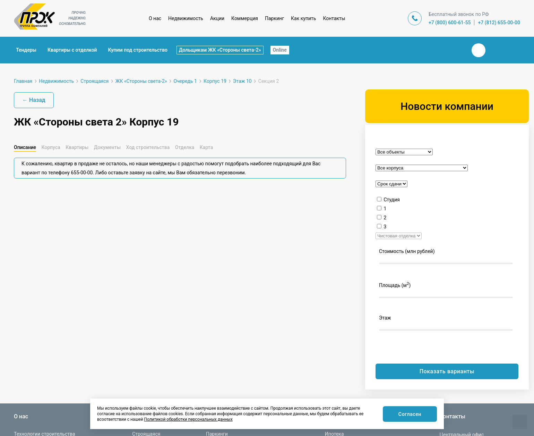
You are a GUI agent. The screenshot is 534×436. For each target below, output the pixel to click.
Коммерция (244, 18)
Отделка (185, 147)
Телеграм (495, 50)
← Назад (33, 100)
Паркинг (274, 18)
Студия (391, 199)
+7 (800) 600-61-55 (450, 22)
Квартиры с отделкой (72, 50)
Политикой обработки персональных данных (188, 419)
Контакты (334, 18)
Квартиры (77, 147)
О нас (155, 18)
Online (280, 50)
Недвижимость (185, 18)
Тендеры (26, 50)
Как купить (303, 18)
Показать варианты (447, 371)
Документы (107, 147)
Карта (206, 147)
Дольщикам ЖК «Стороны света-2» (220, 50)
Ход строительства (148, 147)
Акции (217, 18)
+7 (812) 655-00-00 (499, 22)
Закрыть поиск (456, 50)
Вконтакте (478, 50)
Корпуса (50, 147)
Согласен (408, 414)
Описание (25, 147)
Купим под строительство (137, 50)
